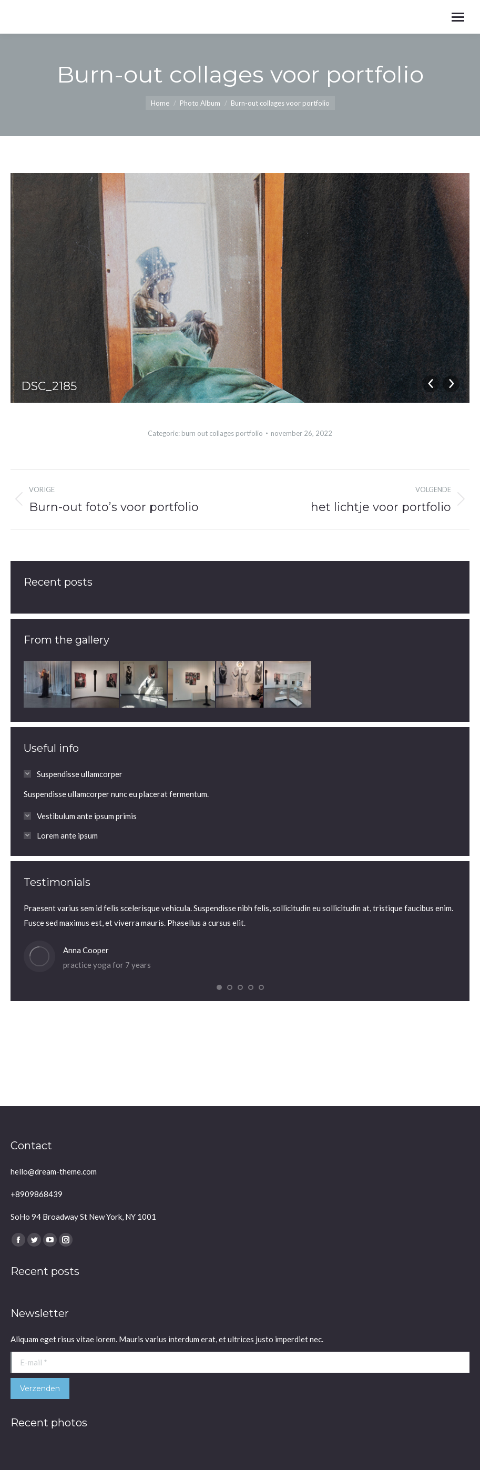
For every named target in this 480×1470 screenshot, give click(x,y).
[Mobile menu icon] (458, 17)
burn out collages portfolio (222, 433)
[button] (219, 987)
